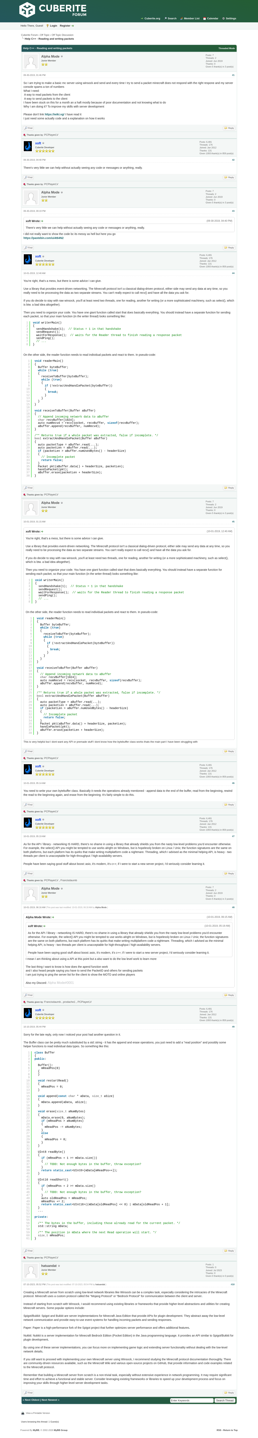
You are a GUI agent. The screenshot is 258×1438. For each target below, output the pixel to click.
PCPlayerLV (51, 134)
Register (65, 25)
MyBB (36, 1430)
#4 (233, 273)
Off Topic (45, 35)
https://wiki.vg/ (54, 114)
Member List (192, 18)
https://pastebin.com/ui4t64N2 (44, 238)
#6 (233, 783)
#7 (233, 836)
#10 (232, 1284)
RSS (219, 1430)
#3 (233, 211)
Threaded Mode (226, 48)
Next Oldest (32, 1399)
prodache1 (69, 1001)
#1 (233, 75)
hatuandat (49, 1265)
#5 (233, 521)
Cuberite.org (152, 18)
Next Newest (49, 1399)
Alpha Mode (50, 56)
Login (53, 25)
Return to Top (230, 1430)
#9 (233, 1027)
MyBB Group (61, 1430)
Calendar (212, 18)
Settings (231, 18)
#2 (233, 160)
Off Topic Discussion (62, 35)
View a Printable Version (38, 1413)
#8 (233, 907)
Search (172, 18)
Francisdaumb (68, 880)
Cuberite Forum (29, 35)
